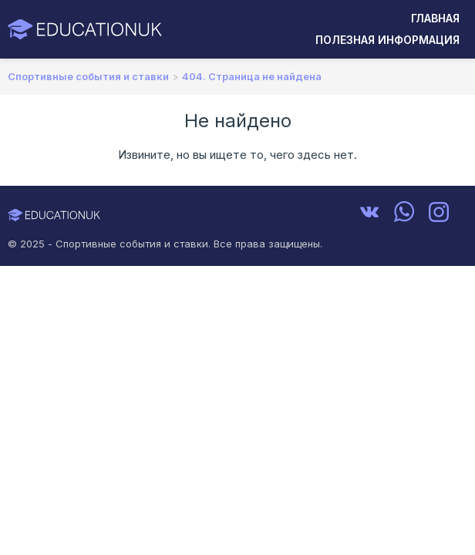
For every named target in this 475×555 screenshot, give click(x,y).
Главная (435, 18)
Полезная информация (387, 39)
